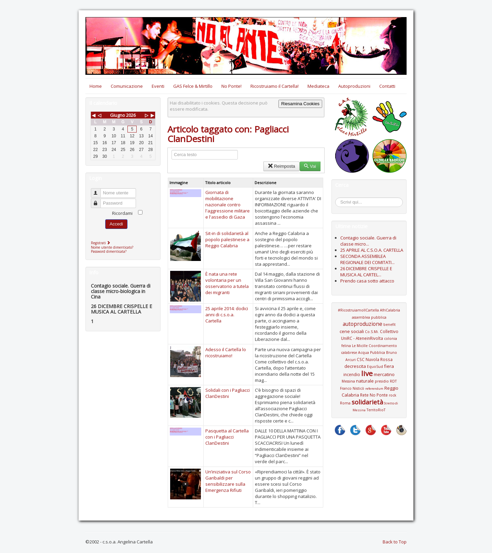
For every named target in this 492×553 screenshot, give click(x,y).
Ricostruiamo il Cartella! (274, 86)
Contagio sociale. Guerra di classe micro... (368, 241)
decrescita (355, 366)
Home (96, 86)
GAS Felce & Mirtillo (193, 86)
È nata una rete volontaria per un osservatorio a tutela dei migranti (227, 283)
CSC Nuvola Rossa (375, 359)
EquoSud (375, 366)
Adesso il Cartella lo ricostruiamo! (225, 352)
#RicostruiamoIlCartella (358, 310)
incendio (351, 374)
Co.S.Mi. (372, 331)
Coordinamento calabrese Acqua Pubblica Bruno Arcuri (369, 352)
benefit (389, 324)
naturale (365, 381)
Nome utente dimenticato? (112, 247)
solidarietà (367, 402)
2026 (131, 115)
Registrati (101, 242)
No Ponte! (231, 86)
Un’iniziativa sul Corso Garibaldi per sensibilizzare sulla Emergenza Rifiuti (228, 481)
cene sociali (352, 331)
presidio (382, 381)
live (367, 373)
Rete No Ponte (374, 395)
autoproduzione (362, 324)
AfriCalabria (390, 310)
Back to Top (395, 542)
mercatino (384, 374)
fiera (389, 366)
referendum (374, 388)
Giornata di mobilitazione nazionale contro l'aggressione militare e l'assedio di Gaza (227, 204)
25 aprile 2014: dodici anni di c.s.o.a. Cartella (226, 314)
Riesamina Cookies (300, 103)
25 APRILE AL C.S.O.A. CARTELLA (371, 250)
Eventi (158, 86)
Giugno (117, 115)
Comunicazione (127, 86)
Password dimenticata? (108, 251)
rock (392, 395)
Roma (345, 403)
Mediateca (318, 86)
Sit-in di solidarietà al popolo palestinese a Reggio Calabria (227, 239)
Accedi (116, 223)
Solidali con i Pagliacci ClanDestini (227, 393)
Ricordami (122, 213)
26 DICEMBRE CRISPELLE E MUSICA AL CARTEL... (366, 271)
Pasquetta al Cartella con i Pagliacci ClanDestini (227, 437)
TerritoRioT (376, 409)
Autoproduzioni (354, 86)
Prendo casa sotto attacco (367, 281)
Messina (348, 381)
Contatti (387, 86)
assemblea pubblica (369, 317)
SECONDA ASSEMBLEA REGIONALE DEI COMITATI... (367, 259)
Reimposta (281, 166)
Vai (310, 166)
